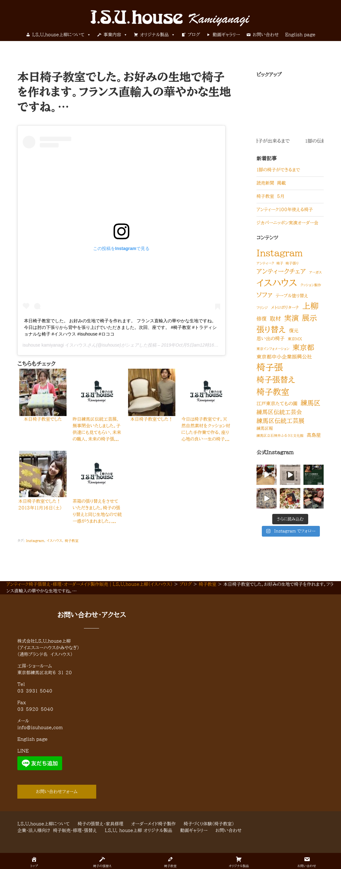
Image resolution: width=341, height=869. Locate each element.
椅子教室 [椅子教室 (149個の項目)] (272, 392)
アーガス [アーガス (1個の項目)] (315, 272)
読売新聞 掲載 (271, 183)
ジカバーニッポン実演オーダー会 (287, 223)
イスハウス (54, 540)
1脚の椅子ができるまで (278, 170)
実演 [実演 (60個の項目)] (291, 318)
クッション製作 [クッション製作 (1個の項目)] (310, 285)
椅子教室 (72, 540)
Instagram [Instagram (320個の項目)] (279, 252)
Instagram (35, 540)
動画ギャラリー (226, 35)
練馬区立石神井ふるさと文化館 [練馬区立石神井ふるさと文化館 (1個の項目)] (279, 435)
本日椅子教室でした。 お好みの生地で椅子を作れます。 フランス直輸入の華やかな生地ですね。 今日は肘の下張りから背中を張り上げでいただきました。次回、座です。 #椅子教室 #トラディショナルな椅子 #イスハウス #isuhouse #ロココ (120, 327)
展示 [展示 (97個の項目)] (309, 318)
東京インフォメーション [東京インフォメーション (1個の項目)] (272, 348)
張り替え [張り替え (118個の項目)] (271, 329)
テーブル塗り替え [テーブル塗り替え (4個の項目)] (292, 296)
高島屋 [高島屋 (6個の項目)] (314, 435)
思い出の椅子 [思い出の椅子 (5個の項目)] (270, 338)
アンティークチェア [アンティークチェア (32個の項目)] (281, 271)
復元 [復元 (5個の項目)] (293, 330)
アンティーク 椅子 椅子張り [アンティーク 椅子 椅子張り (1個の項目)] (277, 263)
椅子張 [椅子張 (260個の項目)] (269, 367)
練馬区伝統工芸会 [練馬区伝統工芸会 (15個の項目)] (279, 412)
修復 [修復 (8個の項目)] (261, 318)
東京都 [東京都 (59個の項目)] (303, 347)
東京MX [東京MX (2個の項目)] (295, 339)
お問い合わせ (266, 35)
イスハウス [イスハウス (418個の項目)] (276, 283)
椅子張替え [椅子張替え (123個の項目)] (275, 380)
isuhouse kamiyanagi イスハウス (55, 345)
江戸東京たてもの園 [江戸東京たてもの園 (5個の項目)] (276, 403)
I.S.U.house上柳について (61, 34)
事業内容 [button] (115, 34)
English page (300, 35)
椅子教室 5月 (270, 196)
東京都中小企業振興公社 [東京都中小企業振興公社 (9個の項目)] (284, 356)
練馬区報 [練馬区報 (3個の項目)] (264, 428)
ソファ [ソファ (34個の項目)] (264, 295)
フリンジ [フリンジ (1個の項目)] (262, 307)
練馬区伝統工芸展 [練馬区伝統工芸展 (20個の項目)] (280, 421)
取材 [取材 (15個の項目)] (275, 318)
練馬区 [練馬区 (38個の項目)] (310, 402)
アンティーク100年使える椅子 (284, 209)
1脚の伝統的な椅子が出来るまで (299, 141)
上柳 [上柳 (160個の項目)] (310, 306)
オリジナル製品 (157, 34)
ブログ (194, 35)
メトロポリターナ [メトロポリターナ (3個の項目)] (285, 307)
